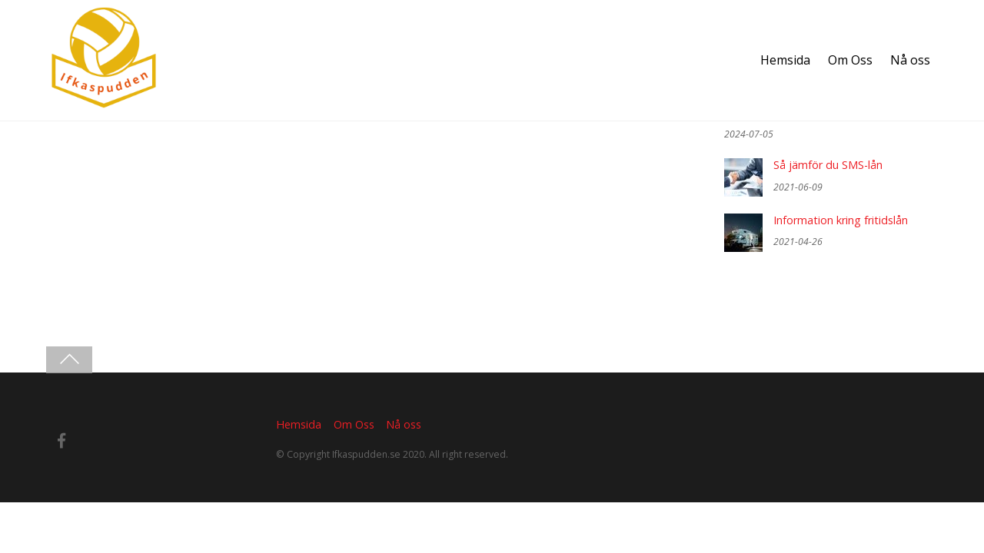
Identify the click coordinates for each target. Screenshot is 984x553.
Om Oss (850, 59)
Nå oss (910, 59)
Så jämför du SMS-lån (828, 165)
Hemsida (785, 59)
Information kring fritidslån (840, 220)
